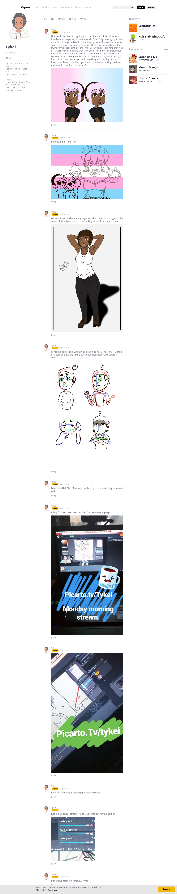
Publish (151, 7)
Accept (166, 889)
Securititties (147, 26)
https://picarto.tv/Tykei (87, 792)
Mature (78, 7)
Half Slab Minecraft (152, 36)
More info (40, 890)
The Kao (145, 70)
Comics (45, 7)
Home (36, 7)
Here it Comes (148, 78)
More (88, 7)
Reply (53, 125)
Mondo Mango (148, 67)
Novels (55, 7)
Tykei (53, 30)
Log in (140, 7)
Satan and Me (148, 57)
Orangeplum (147, 59)
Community (66, 7)
